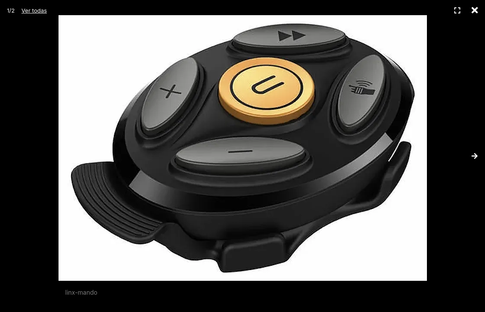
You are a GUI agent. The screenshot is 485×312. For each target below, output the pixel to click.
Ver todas (34, 10)
